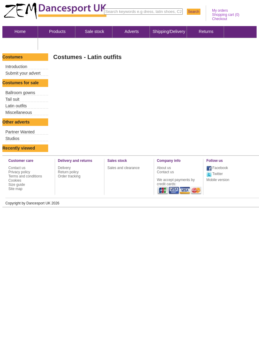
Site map (15, 189)
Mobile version (217, 180)
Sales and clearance (123, 168)
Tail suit (12, 99)
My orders (220, 10)
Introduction (16, 66)
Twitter (217, 174)
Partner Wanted (20, 131)
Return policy (68, 172)
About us (20, 43)
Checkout (219, 19)
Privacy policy (19, 172)
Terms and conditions (25, 176)
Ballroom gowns (20, 92)
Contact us (16, 168)
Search (193, 12)
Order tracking (69, 176)
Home (20, 31)
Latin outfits (16, 105)
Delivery (64, 168)
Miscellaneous (18, 112)
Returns (206, 31)
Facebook (220, 168)
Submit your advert (23, 73)
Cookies (14, 180)
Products (57, 31)
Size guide (16, 185)
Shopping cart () (225, 15)
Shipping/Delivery (169, 31)
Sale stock (94, 31)
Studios (12, 138)
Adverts (132, 31)
